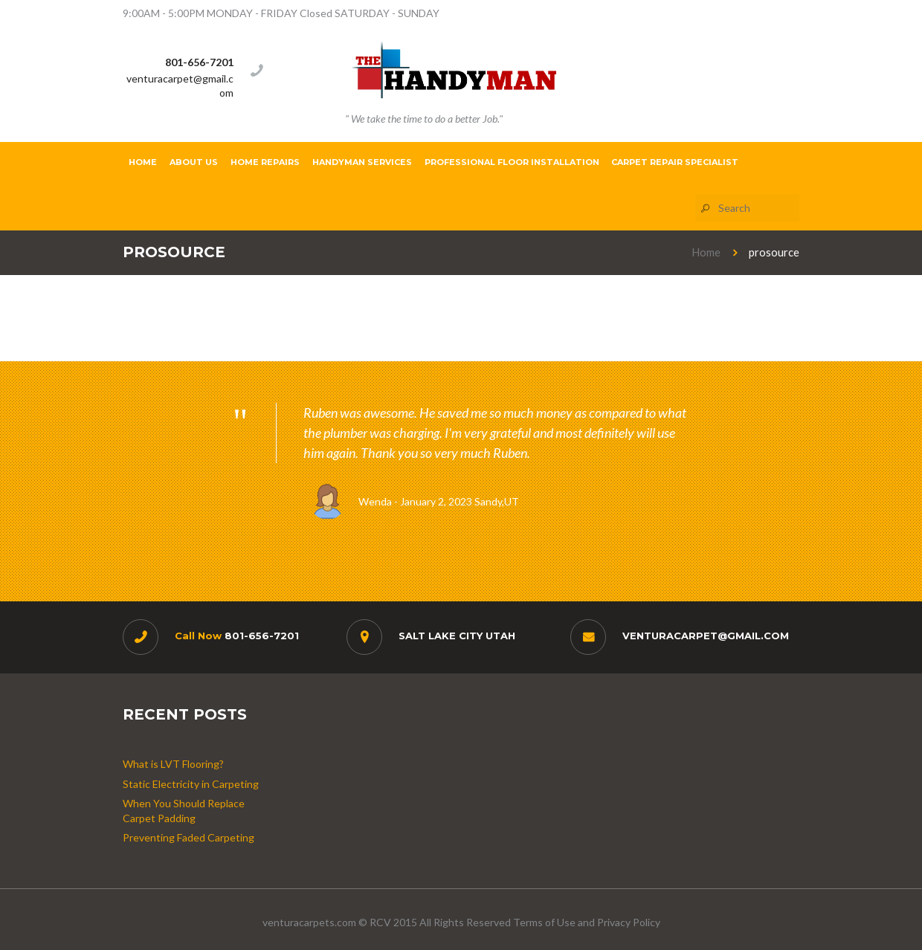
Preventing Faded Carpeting (188, 837)
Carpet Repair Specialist (674, 162)
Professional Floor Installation (512, 162)
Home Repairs (265, 162)
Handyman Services (362, 162)
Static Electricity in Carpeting (191, 784)
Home (143, 162)
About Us (194, 162)
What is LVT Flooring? (173, 763)
